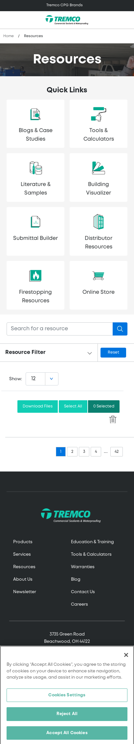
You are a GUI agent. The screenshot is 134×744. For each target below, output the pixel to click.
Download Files (38, 406)
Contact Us (83, 592)
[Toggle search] (125, 20)
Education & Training (92, 542)
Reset (113, 352)
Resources (24, 567)
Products (23, 542)
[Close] (126, 657)
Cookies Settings (66, 697)
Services (22, 554)
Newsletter (24, 592)
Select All (73, 406)
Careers (79, 604)
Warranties (83, 567)
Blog (75, 579)
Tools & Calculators (91, 554)
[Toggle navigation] (67, 5)
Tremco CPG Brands (64, 5)
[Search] (60, 329)
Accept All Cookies (66, 735)
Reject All (67, 716)
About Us (23, 579)
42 (117, 451)
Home (8, 36)
